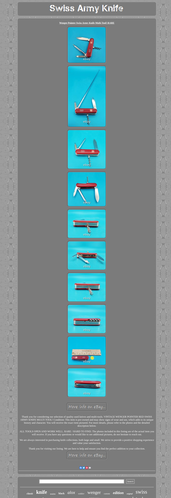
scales (52, 494)
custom (107, 494)
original (130, 494)
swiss (141, 492)
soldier (81, 493)
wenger (94, 492)
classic (30, 493)
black (62, 493)
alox (71, 492)
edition (118, 493)
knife (41, 492)
